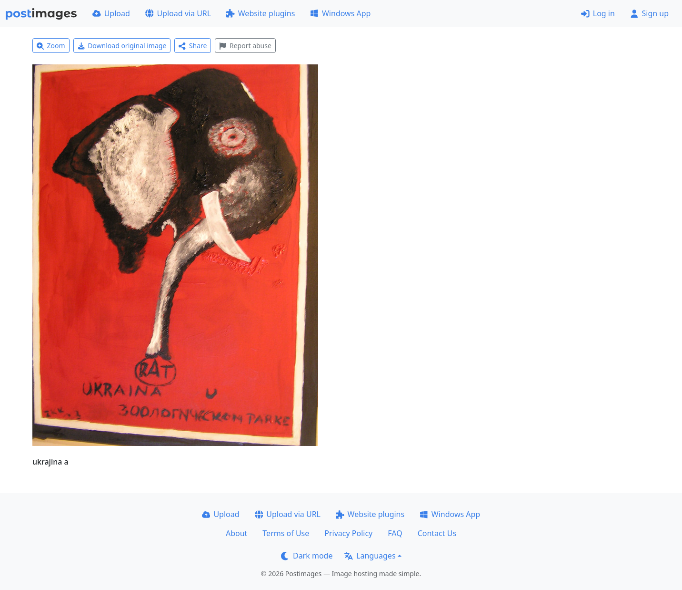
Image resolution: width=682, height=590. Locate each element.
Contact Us (437, 533)
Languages (369, 555)
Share (193, 45)
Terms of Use (285, 533)
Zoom (51, 45)
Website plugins (260, 13)
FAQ (395, 533)
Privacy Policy (348, 533)
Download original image (122, 45)
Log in (598, 13)
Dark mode (306, 555)
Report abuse (245, 45)
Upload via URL (178, 13)
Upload (111, 13)
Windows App (340, 13)
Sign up (649, 13)
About (236, 533)
